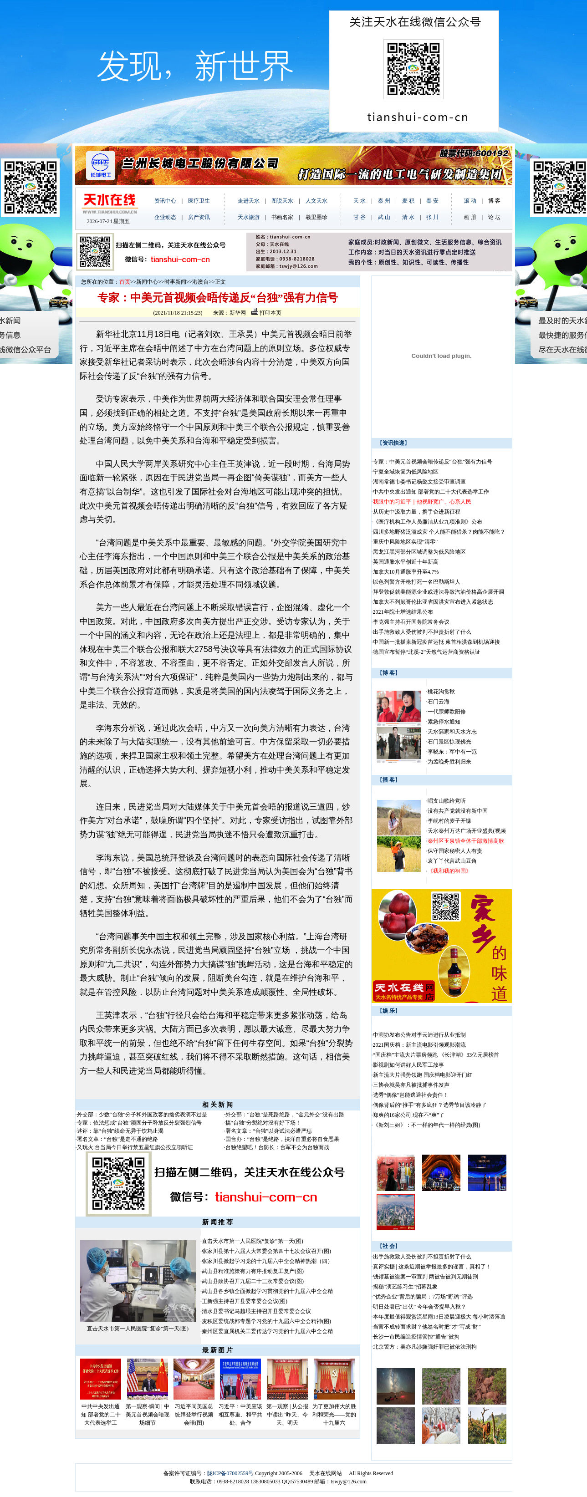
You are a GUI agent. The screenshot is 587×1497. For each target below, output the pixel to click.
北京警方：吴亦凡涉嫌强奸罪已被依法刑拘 (425, 1347)
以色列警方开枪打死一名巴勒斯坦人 (416, 582)
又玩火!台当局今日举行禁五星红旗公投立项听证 (135, 1147)
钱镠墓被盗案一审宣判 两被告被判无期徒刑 (425, 1276)
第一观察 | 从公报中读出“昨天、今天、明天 (287, 1414)
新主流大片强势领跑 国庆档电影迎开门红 (423, 1075)
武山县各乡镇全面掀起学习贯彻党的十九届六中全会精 (267, 1291)
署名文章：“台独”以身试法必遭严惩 (268, 1131)
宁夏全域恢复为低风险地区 (406, 471)
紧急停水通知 (444, 721)
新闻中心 (147, 282)
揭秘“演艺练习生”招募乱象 (405, 1286)
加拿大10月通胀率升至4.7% (406, 572)
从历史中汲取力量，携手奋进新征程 (416, 512)
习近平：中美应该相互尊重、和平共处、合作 (240, 1414)
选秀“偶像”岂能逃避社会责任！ (411, 1095)
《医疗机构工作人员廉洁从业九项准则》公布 (427, 522)
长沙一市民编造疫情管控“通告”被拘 (416, 1337)
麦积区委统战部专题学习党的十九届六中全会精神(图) (266, 1321)
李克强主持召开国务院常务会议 (411, 622)
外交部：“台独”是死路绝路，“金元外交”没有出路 (284, 1114)
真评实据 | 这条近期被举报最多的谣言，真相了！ (432, 1266)
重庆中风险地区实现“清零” (405, 542)
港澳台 (200, 282)
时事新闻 (175, 282)
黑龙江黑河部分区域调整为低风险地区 (419, 552)
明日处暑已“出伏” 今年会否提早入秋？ (420, 1307)
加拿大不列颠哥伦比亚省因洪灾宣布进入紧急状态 (433, 602)
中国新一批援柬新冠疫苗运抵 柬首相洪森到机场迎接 (436, 642)
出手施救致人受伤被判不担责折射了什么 (422, 632)
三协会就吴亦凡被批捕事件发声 (411, 1085)
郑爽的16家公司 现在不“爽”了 (409, 1115)
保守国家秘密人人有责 (455, 851)
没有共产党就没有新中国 (458, 811)
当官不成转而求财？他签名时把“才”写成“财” (427, 1327)
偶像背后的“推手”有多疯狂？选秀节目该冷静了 (430, 1105)
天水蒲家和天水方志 (452, 731)
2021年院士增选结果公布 (403, 612)
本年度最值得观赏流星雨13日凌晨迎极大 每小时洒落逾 (439, 1317)
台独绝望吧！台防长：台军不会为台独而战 (277, 1147)
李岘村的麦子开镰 (449, 821)
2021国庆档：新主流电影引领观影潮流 (419, 1045)
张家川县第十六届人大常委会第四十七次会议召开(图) (266, 1251)
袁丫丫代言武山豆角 (452, 861)
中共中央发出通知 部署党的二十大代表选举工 (101, 1414)
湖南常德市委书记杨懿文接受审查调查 (419, 482)
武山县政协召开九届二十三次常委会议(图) (253, 1281)
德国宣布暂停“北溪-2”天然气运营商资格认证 (427, 652)
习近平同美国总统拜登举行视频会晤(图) (194, 1414)
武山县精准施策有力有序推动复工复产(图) (253, 1271)
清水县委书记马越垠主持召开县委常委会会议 (256, 1311)
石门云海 (438, 701)
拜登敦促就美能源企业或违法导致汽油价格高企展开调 (438, 592)
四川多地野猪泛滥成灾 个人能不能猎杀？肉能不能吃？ (439, 532)
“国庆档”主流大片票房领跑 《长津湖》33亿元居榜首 (436, 1055)
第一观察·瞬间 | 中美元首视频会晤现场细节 (147, 1414)
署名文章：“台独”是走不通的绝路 (117, 1139)
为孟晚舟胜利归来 (449, 762)
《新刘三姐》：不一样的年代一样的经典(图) (426, 1125)
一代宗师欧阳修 (447, 711)
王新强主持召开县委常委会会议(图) (244, 1301)
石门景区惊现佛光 (449, 741)
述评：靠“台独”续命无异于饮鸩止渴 (120, 1131)
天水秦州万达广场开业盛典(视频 (467, 831)
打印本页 (266, 313)
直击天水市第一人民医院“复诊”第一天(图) (138, 1328)
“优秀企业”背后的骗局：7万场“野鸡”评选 (423, 1296)
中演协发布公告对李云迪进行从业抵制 (419, 1035)
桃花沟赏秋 (441, 691)
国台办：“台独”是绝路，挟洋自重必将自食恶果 (282, 1139)
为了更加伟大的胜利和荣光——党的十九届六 (334, 1414)
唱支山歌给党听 (447, 801)
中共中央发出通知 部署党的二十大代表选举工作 (431, 492)
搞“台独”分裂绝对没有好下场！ (263, 1123)
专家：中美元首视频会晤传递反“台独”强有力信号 (433, 461)
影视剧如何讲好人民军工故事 (408, 1065)
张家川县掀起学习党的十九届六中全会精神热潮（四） (267, 1261)
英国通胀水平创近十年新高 (406, 562)
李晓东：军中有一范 (452, 751)
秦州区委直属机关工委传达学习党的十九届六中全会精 (267, 1331)
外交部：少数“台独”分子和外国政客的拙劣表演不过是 (142, 1114)
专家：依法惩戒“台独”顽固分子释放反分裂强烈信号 (139, 1123)
